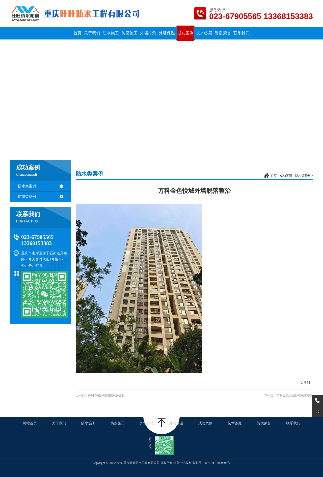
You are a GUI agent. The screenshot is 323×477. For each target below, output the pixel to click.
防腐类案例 (27, 196)
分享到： (307, 382)
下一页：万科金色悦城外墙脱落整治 (288, 395)
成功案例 (286, 175)
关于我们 (59, 423)
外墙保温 (176, 423)
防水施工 (88, 423)
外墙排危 (147, 423)
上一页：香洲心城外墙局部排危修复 (100, 395)
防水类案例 (27, 186)
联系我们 (293, 423)
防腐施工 (118, 423)
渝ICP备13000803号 (217, 463)
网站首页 (30, 423)
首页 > (275, 175)
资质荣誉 (264, 423)
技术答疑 (235, 423)
